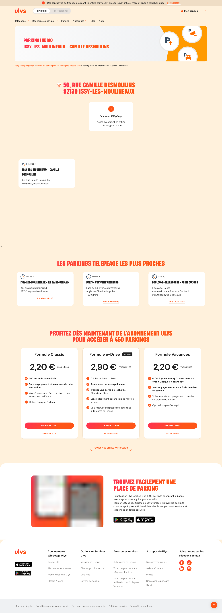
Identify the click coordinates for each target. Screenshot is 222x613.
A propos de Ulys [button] (157, 551)
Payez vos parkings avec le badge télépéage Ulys (58, 65)
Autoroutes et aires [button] (125, 551)
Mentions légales (24, 606)
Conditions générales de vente (52, 606)
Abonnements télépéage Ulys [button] (57, 553)
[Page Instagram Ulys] (189, 568)
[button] (174, 3)
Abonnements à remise (59, 568)
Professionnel (60, 10)
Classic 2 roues (55, 581)
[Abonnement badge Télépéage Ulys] (20, 10)
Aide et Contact (154, 568)
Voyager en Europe (90, 562)
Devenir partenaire (90, 581)
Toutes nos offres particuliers (111, 448)
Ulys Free (85, 574)
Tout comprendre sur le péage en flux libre (125, 570)
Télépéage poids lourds (92, 568)
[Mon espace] (189, 11)
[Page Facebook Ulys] (181, 562)
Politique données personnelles (89, 606)
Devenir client (49, 426)
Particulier (41, 10)
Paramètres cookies (141, 606)
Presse (149, 574)
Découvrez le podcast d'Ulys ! (157, 582)
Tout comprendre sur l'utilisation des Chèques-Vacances (126, 582)
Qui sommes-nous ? (156, 562)
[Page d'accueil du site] (20, 552)
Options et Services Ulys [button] (93, 553)
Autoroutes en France (124, 562)
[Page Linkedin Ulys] (181, 568)
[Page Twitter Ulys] (189, 562)
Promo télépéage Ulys (59, 574)
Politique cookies (118, 606)
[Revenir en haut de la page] (203, 605)
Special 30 (53, 562)
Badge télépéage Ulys (24, 65)
